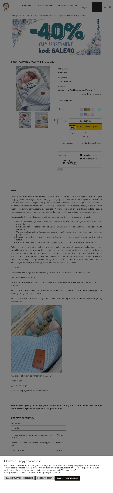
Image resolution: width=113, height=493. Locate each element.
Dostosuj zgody (44, 478)
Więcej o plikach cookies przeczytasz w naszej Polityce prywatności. (33, 473)
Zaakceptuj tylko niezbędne (19, 478)
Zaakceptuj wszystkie (67, 478)
